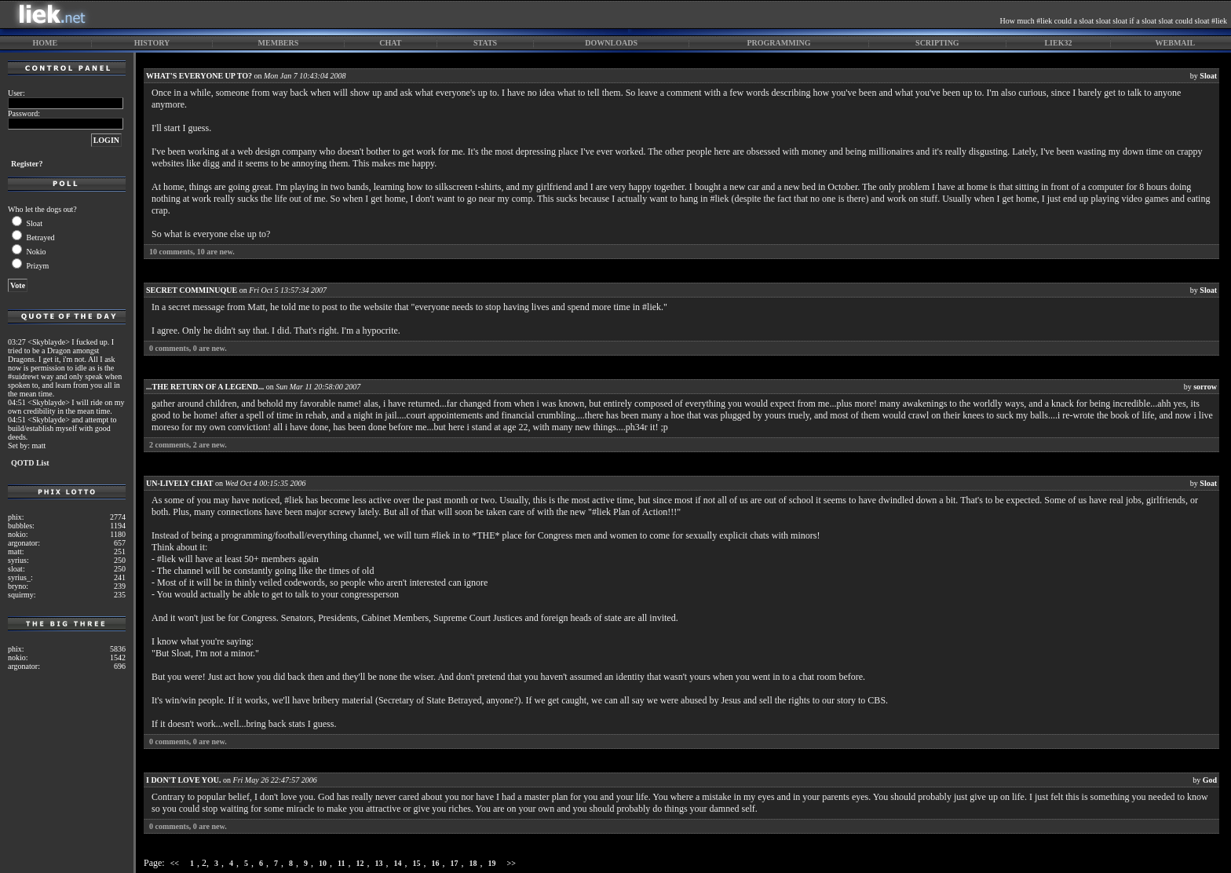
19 (492, 863)
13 (379, 863)
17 (454, 863)
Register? (27, 163)
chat (390, 42)
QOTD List (30, 462)
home (45, 42)
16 (436, 863)
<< (174, 863)
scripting (937, 42)
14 (398, 863)
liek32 (1058, 42)
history (152, 42)
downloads (611, 42)
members (278, 42)
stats (485, 42)
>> (511, 863)
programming (778, 42)
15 (417, 863)
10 (323, 863)
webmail (1176, 42)
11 (341, 863)
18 (473, 863)
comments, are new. (192, 251)
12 (360, 863)
